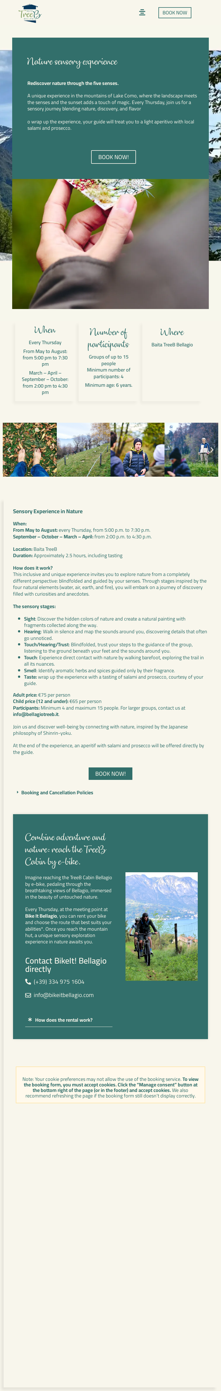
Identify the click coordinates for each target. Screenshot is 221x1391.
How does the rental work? (63, 1019)
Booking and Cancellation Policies (57, 792)
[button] (142, 13)
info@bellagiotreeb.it (35, 714)
